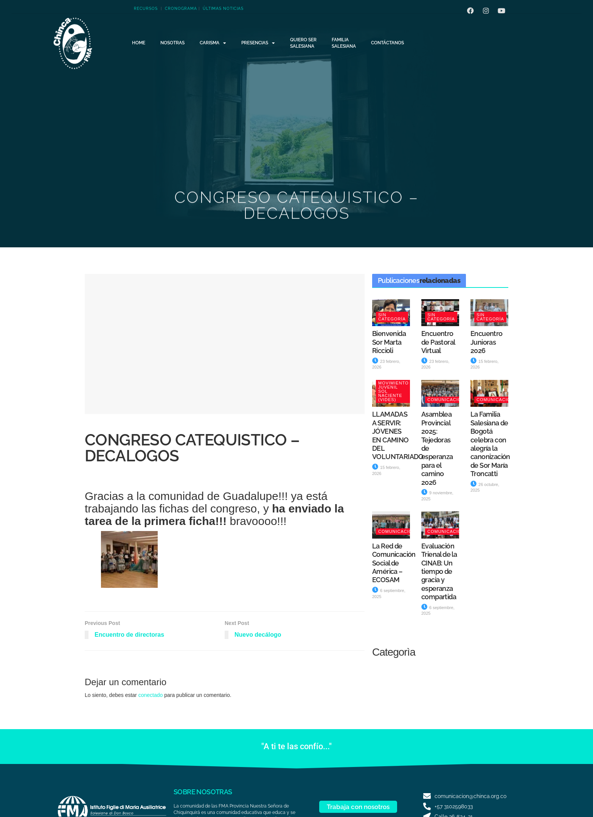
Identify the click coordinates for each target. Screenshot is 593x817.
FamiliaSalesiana (344, 43)
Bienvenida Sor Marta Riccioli (389, 342)
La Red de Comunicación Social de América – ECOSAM (394, 563)
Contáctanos (387, 42)
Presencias (258, 43)
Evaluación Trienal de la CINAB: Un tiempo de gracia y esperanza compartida (439, 571)
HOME (138, 42)
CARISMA (213, 43)
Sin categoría (392, 316)
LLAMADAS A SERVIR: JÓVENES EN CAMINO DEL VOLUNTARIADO (398, 435)
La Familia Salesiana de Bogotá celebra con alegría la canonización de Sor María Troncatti (490, 444)
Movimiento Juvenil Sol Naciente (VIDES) (393, 391)
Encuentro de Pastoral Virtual (438, 342)
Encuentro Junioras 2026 (486, 342)
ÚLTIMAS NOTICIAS (223, 8)
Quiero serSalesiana (303, 43)
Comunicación (446, 399)
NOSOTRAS (172, 42)
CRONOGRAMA (181, 8)
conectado (150, 695)
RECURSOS (146, 8)
